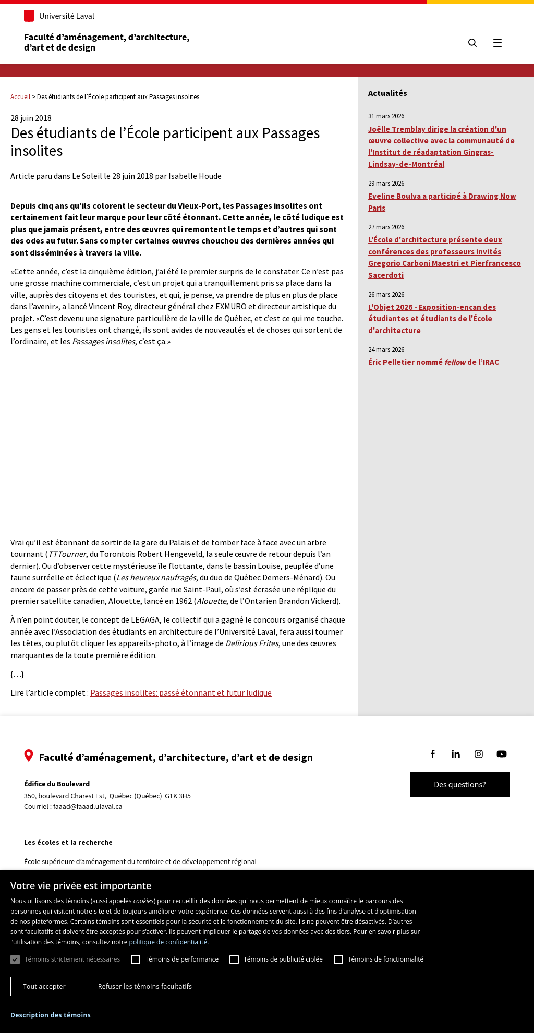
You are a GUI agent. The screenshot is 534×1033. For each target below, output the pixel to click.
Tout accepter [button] (44, 986)
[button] (50, 1015)
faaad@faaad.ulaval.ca (88, 806)
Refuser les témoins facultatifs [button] (145, 986)
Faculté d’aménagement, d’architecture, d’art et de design (107, 42)
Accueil (20, 96)
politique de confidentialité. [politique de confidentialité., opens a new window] (169, 942)
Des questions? (460, 785)
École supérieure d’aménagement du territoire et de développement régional (140, 862)
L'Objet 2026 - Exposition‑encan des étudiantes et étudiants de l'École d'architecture (432, 318)
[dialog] (267, 951)
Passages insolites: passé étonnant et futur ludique (181, 692)
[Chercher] (472, 42)
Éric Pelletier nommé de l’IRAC (433, 362)
